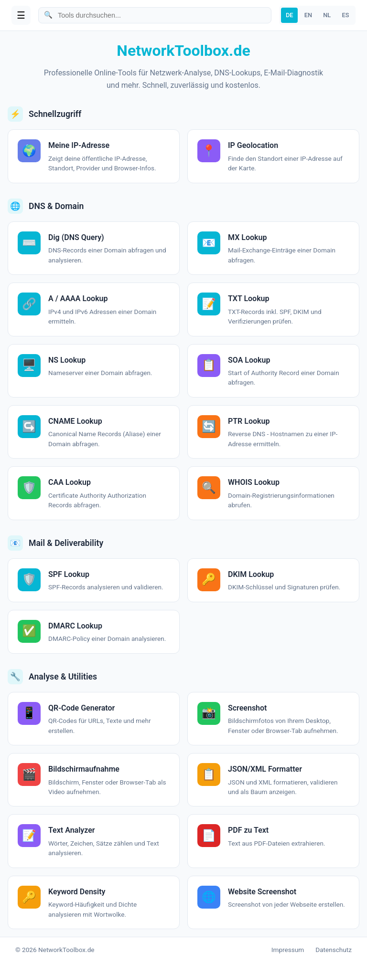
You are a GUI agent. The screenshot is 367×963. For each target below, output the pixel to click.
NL (327, 15)
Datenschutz (333, 949)
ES (345, 15)
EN (308, 15)
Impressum (287, 949)
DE (289, 15)
